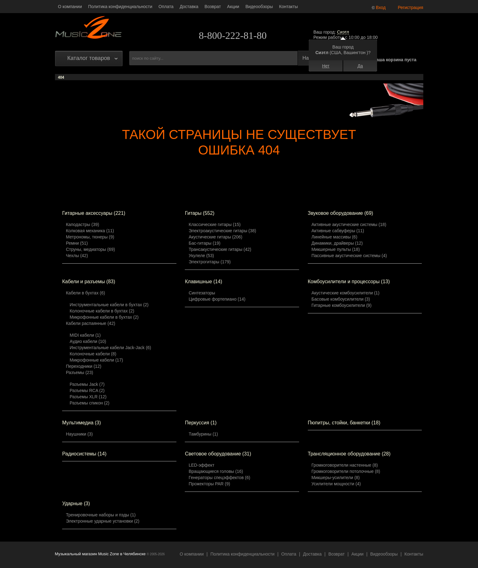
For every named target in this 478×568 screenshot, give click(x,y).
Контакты (288, 6)
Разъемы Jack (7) (87, 384)
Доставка (189, 6)
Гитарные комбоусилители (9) (341, 305)
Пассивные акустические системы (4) (349, 255)
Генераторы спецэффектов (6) (219, 477)
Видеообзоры (259, 6)
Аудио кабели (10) (88, 341)
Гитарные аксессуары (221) (93, 213)
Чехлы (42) (77, 255)
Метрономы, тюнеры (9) (90, 236)
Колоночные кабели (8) (93, 353)
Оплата (165, 6)
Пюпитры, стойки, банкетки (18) (344, 422)
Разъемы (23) (79, 372)
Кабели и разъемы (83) (88, 281)
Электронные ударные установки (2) (102, 521)
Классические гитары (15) (214, 224)
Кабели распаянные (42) (90, 323)
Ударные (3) (76, 503)
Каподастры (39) (82, 224)
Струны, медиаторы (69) (90, 249)
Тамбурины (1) (203, 434)
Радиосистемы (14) (84, 453)
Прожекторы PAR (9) (209, 483)
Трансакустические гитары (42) (220, 249)
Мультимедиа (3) (81, 422)
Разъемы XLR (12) (88, 396)
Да (360, 65)
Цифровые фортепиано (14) (217, 299)
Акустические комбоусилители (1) (346, 292)
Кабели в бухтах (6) (85, 292)
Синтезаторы (202, 292)
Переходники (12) (83, 366)
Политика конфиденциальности (120, 6)
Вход (381, 7)
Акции (233, 6)
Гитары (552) (199, 213)
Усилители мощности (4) (336, 483)
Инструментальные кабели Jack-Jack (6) (110, 347)
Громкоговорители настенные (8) (345, 465)
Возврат (213, 6)
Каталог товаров (88, 58)
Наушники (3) (79, 434)
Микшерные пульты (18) (336, 249)
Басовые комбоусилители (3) (341, 299)
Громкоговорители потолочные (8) (346, 471)
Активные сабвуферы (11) (338, 230)
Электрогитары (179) (209, 261)
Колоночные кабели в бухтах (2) (102, 310)
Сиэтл (343, 32)
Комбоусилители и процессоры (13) (349, 281)
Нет (326, 65)
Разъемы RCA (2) (87, 390)
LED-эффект (201, 465)
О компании (70, 6)
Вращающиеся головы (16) (216, 471)
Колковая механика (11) (90, 230)
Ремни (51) (77, 243)
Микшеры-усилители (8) (336, 477)
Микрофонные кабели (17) (96, 360)
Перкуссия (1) (200, 422)
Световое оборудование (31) (218, 453)
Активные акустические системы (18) (349, 224)
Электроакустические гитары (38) (222, 230)
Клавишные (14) (203, 281)
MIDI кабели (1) (85, 335)
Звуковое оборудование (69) (340, 213)
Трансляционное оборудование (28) (349, 453)
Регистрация (410, 7)
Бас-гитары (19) (204, 243)
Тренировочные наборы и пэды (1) (100, 514)
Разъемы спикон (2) (89, 402)
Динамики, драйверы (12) (337, 243)
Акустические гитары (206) (215, 236)
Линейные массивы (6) (334, 236)
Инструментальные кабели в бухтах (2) (109, 304)
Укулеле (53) (201, 255)
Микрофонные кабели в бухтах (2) (104, 317)
